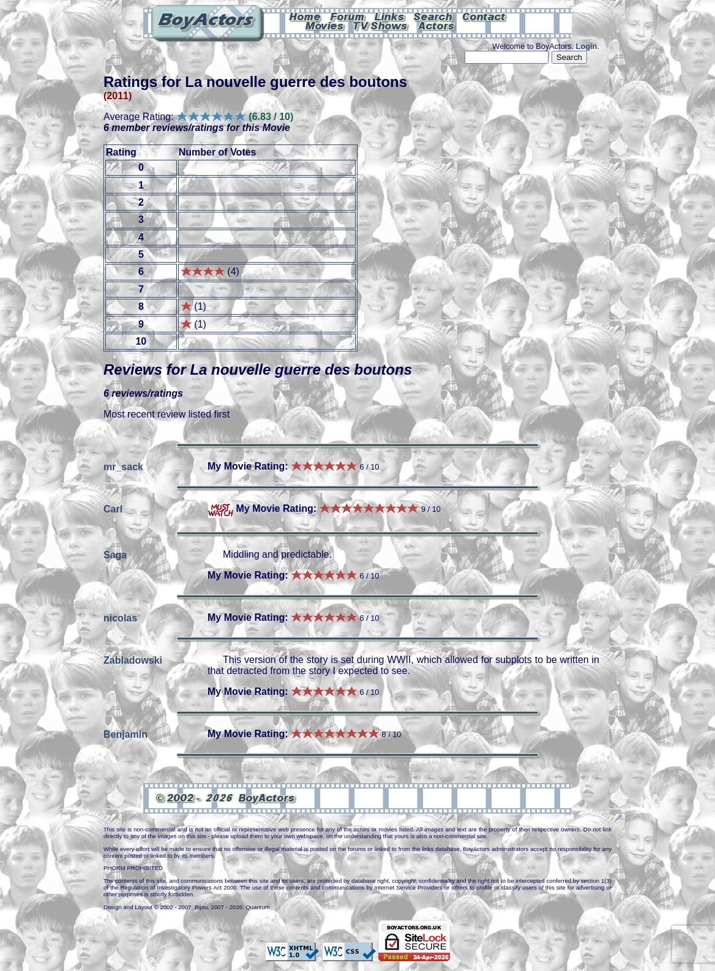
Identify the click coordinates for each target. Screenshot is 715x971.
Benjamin (125, 734)
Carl (112, 508)
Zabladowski (132, 659)
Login (586, 46)
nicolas (120, 617)
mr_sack (123, 466)
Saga (115, 554)
